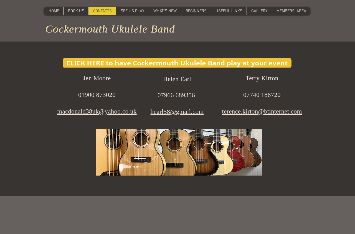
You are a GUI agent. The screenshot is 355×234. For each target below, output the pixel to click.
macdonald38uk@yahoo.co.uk (96, 111)
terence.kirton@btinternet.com (262, 111)
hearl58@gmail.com (177, 111)
